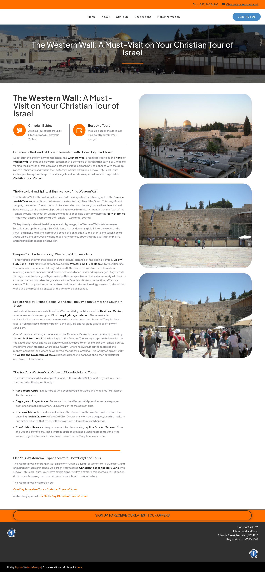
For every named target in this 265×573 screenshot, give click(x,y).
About (106, 16)
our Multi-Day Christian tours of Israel (63, 496)
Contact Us (247, 17)
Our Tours (122, 16)
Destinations (143, 16)
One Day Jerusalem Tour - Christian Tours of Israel (45, 489)
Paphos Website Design (28, 567)
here (79, 567)
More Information (168, 16)
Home (92, 16)
